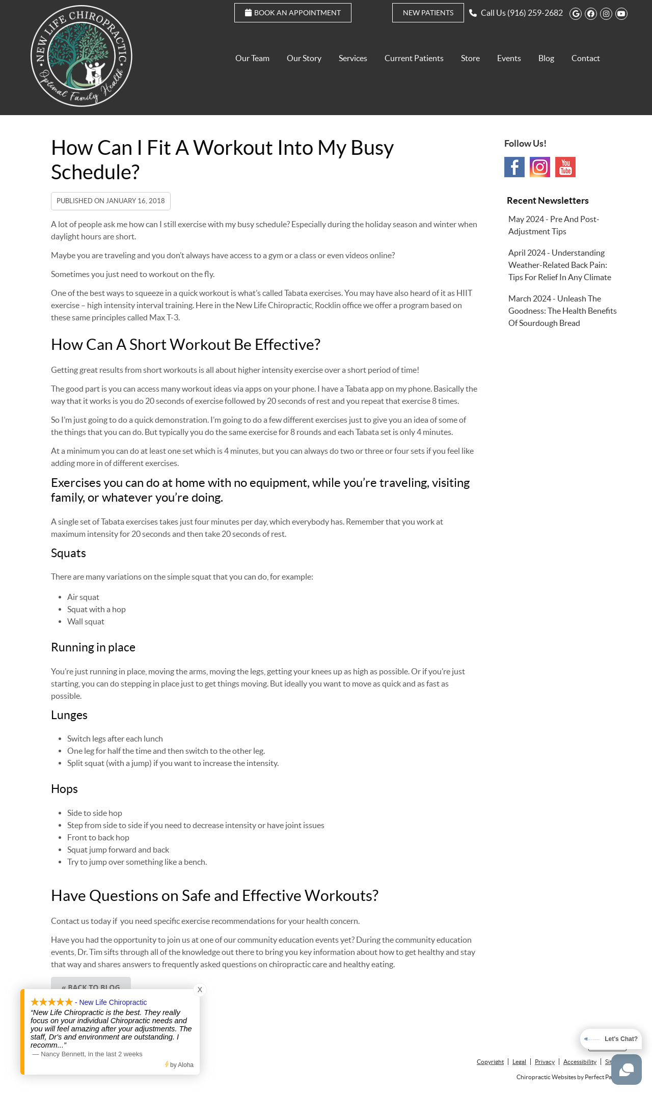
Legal (519, 1061)
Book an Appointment (293, 13)
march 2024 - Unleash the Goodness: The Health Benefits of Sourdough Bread (562, 310)
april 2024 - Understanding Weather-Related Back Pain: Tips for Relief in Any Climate (559, 265)
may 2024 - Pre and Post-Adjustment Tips (554, 225)
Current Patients (414, 58)
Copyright (490, 1061)
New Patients (428, 13)
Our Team (252, 58)
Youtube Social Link (565, 167)
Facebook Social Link (514, 167)
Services (353, 58)
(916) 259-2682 (535, 12)
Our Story (304, 58)
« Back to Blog (91, 987)
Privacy (545, 1061)
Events (509, 58)
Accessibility (579, 1061)
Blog (546, 58)
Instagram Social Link (540, 167)
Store (470, 58)
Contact (586, 58)
